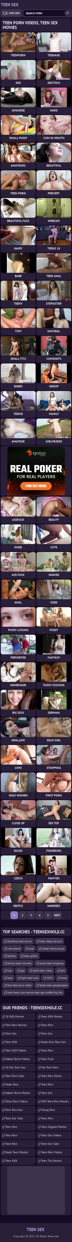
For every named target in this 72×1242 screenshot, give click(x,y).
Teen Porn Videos (51, 1152)
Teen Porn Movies (16, 1025)
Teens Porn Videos (16, 1101)
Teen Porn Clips (14, 1076)
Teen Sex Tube (50, 1144)
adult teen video (42, 970)
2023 (50, 978)
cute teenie (14, 948)
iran (9, 970)
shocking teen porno (19, 941)
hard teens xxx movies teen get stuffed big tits (34, 992)
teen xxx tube (14, 1118)
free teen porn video (19, 985)
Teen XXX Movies (51, 1016)
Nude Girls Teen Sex (53, 1042)
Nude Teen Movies (16, 1152)
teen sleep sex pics (51, 941)
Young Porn (48, 1110)
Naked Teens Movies (17, 1093)
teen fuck (47, 1059)
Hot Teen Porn (49, 1067)
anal (31, 948)
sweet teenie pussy (53, 948)
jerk (62, 970)
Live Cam (14, 13)
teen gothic (31, 956)
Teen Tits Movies (51, 1161)
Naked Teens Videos (17, 1059)
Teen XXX (11, 1042)
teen (10, 978)
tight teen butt (29, 978)
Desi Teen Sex (14, 1110)
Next (57, 915)
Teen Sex (11, 1033)
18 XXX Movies (14, 1016)
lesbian (11, 956)
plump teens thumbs (19, 963)
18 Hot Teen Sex (15, 1067)
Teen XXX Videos (15, 1050)
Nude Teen (11, 1084)
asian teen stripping (52, 963)
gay (22, 970)
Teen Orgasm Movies (53, 1127)
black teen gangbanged (53, 985)
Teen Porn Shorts (51, 1076)
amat (64, 978)
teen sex (46, 1033)
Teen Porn (11, 1127)
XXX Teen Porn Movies (55, 1101)
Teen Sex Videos (51, 1135)
